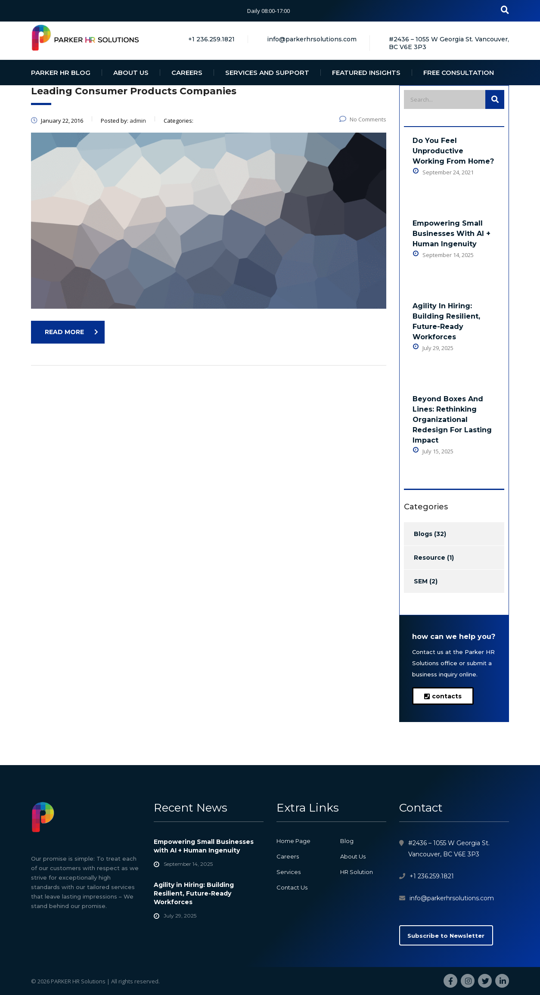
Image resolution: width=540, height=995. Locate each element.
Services (288, 871)
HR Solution (356, 871)
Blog (347, 840)
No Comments (362, 119)
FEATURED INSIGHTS (366, 72)
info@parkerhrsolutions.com (452, 898)
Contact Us (291, 887)
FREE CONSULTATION (458, 72)
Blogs (423, 534)
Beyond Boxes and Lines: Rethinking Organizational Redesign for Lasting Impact (452, 419)
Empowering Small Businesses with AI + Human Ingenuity (451, 233)
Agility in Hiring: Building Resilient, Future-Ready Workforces (446, 321)
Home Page (293, 840)
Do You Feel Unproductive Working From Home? (453, 150)
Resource (429, 557)
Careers (287, 856)
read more (71, 332)
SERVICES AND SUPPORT (267, 72)
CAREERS (186, 72)
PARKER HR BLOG (60, 72)
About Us (353, 856)
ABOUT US (131, 72)
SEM (421, 581)
